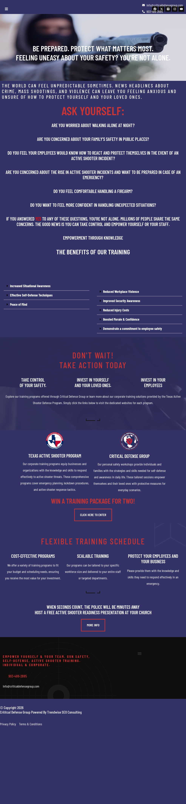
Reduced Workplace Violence (121, 291)
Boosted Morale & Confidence (121, 319)
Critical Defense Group (129, 456)
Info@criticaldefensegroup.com (21, 686)
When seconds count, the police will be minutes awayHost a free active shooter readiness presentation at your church (93, 609)
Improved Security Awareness (121, 301)
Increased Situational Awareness (30, 286)
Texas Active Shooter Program (54, 455)
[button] (46, 286)
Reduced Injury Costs (116, 310)
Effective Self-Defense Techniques (31, 295)
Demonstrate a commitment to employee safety (132, 328)
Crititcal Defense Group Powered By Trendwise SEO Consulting (41, 712)
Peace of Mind (18, 304)
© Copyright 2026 (11, 707)
